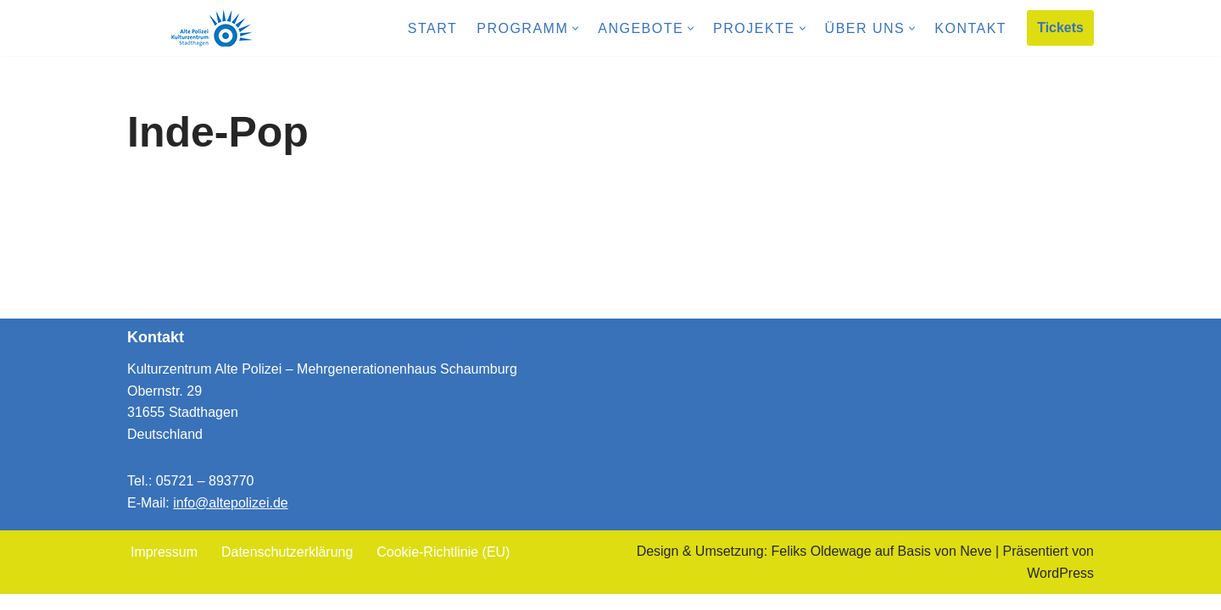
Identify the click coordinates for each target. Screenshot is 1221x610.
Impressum (164, 568)
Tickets (1060, 27)
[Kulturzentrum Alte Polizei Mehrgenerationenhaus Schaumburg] (212, 28)
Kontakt (970, 28)
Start (432, 28)
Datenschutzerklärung (287, 568)
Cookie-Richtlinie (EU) (443, 568)
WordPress (1060, 588)
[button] (575, 28)
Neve (975, 567)
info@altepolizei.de (230, 519)
